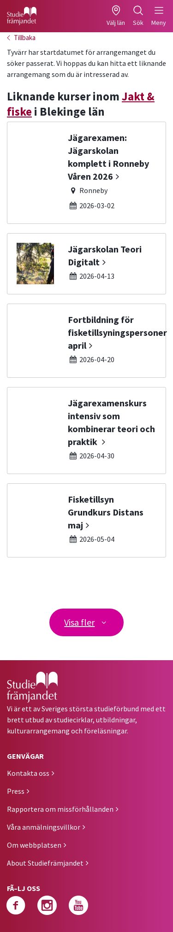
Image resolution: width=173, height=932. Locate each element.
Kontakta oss (28, 773)
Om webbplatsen (34, 845)
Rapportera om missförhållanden (60, 809)
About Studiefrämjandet (45, 863)
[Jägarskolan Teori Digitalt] (86, 264)
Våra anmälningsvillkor (43, 827)
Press (15, 791)
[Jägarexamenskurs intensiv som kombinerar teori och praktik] (86, 430)
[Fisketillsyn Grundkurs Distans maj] (86, 520)
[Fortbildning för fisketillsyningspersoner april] (86, 340)
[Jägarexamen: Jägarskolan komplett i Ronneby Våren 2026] (86, 172)
